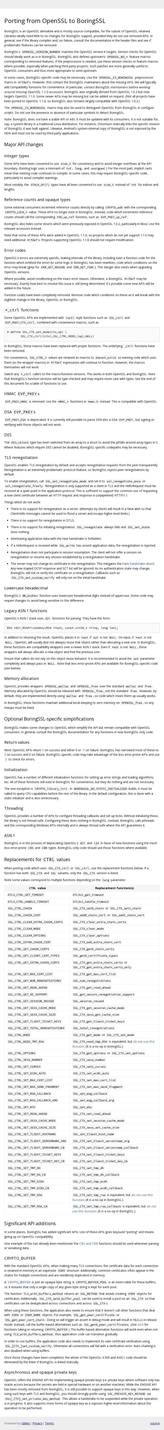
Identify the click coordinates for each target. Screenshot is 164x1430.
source (155, 1423)
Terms (49, 1423)
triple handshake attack (138, 564)
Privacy (37, 1423)
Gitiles (26, 1423)
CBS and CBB (88, 1243)
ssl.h (141, 1324)
